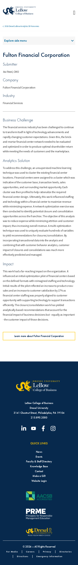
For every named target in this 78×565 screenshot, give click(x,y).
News (39, 451)
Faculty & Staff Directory (39, 461)
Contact (39, 471)
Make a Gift (38, 476)
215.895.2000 (39, 417)
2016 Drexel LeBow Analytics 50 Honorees (22, 26)
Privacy (47, 551)
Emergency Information (49, 556)
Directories (66, 551)
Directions (22, 556)
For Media (12, 551)
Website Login (39, 480)
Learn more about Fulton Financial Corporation (39, 336)
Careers (30, 551)
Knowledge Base (39, 466)
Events (39, 456)
